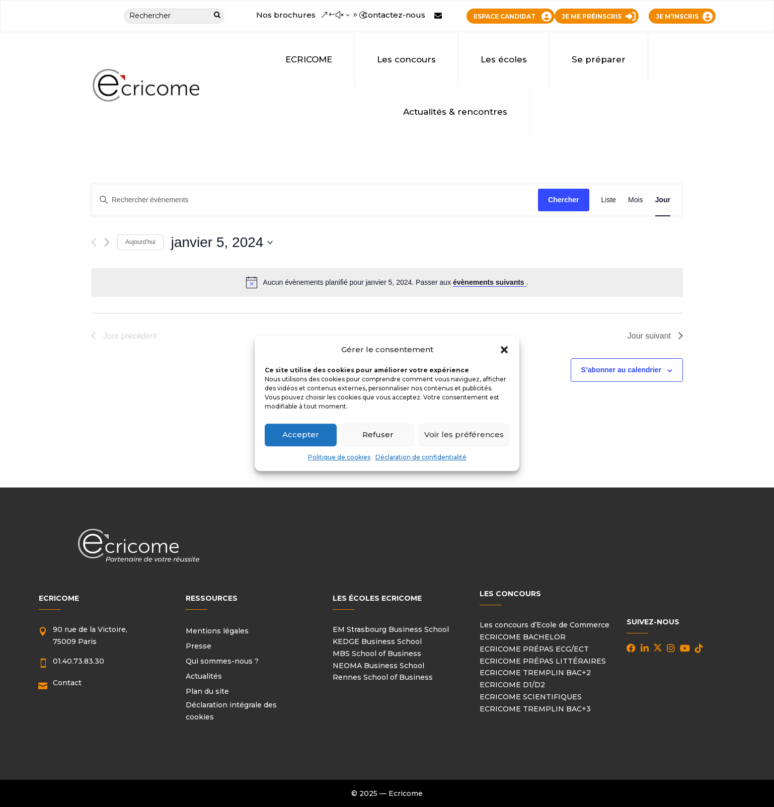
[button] (504, 350)
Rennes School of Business (383, 677)
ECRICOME (308, 59)
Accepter (300, 435)
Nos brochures (286, 15)
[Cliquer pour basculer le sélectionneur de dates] (222, 242)
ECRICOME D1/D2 (512, 684)
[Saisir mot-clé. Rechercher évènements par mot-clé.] (315, 200)
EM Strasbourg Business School (391, 629)
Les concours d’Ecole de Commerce (544, 624)
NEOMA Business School (378, 665)
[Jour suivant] (107, 242)
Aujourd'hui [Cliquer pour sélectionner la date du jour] (140, 242)
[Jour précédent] (94, 242)
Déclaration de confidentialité (421, 457)
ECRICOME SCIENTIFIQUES (531, 696)
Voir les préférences (464, 435)
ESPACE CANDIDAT (504, 16)
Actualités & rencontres (455, 112)
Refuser (378, 435)
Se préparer (599, 59)
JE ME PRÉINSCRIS (592, 16)
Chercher (563, 200)
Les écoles (504, 59)
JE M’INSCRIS (677, 16)
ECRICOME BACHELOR (523, 636)
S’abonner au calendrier (621, 370)
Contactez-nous (393, 15)
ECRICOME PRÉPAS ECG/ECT (534, 649)
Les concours (406, 59)
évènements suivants (489, 282)
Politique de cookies (339, 457)
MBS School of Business (377, 653)
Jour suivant (655, 336)
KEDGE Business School (377, 641)
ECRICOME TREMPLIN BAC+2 (535, 672)
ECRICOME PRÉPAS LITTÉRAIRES (543, 661)
